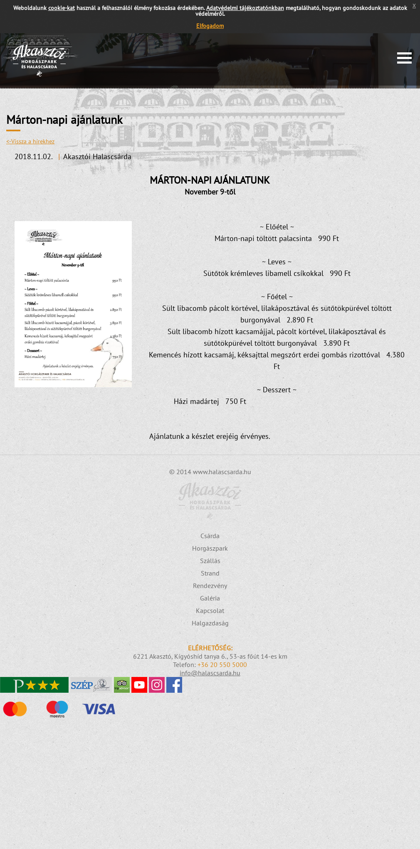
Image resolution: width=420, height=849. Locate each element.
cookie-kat (61, 8)
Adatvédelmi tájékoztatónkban (245, 8)
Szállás (210, 560)
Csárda (210, 536)
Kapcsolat (210, 610)
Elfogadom (210, 26)
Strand (210, 573)
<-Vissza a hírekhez (30, 141)
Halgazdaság (210, 623)
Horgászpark (210, 548)
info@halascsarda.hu (210, 673)
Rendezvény (210, 585)
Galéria (210, 598)
